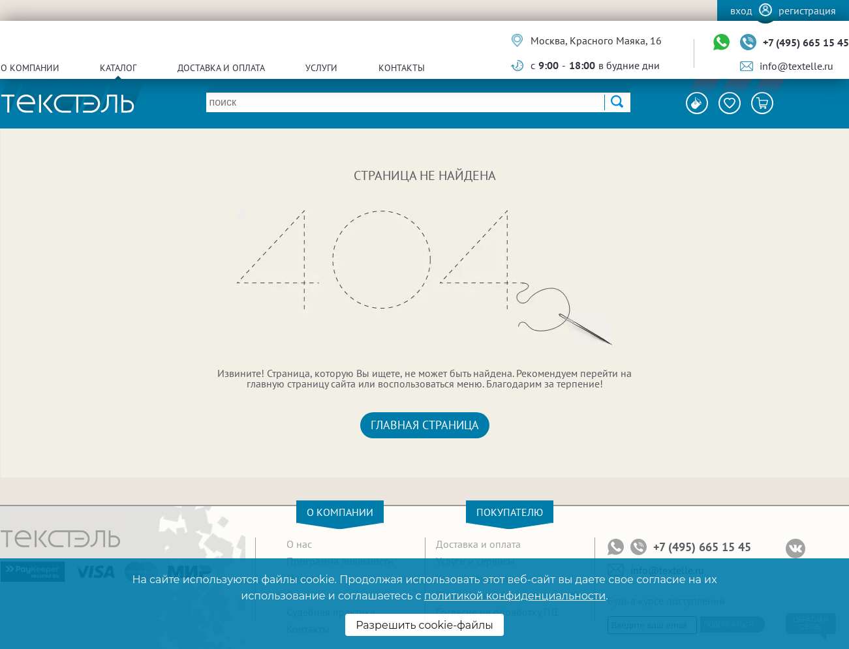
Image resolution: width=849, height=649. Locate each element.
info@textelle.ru (796, 65)
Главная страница (425, 424)
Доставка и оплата (221, 68)
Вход (741, 10)
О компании (30, 68)
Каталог (118, 68)
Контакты (401, 68)
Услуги (321, 68)
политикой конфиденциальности (515, 596)
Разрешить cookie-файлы (424, 625)
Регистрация (807, 10)
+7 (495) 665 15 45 (806, 42)
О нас (299, 544)
